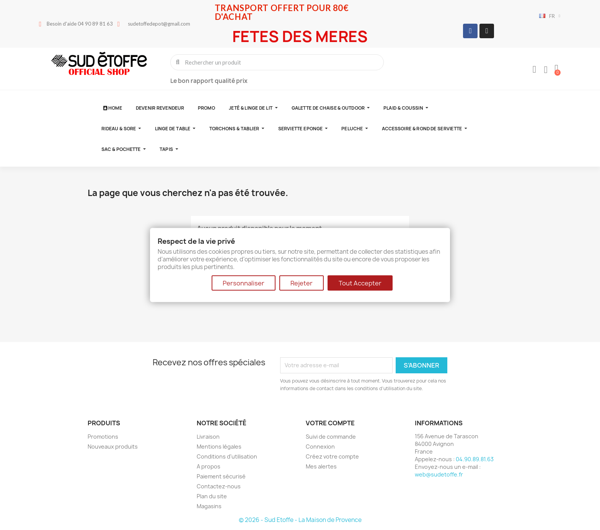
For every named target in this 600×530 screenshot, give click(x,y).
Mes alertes (321, 466)
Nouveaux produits (113, 446)
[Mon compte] (534, 70)
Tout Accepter (360, 283)
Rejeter (301, 283)
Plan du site (212, 496)
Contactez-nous (219, 486)
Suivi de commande (331, 436)
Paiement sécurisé (221, 476)
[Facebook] (470, 31)
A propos (208, 466)
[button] (556, 68)
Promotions (103, 436)
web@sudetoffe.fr (439, 474)
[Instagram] (486, 31)
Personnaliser (243, 283)
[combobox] (277, 62)
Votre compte (330, 423)
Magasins (209, 506)
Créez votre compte (332, 456)
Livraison (208, 436)
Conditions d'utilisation (227, 456)
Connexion (320, 446)
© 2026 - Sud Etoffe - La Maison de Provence (300, 520)
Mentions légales (219, 446)
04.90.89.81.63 (475, 459)
